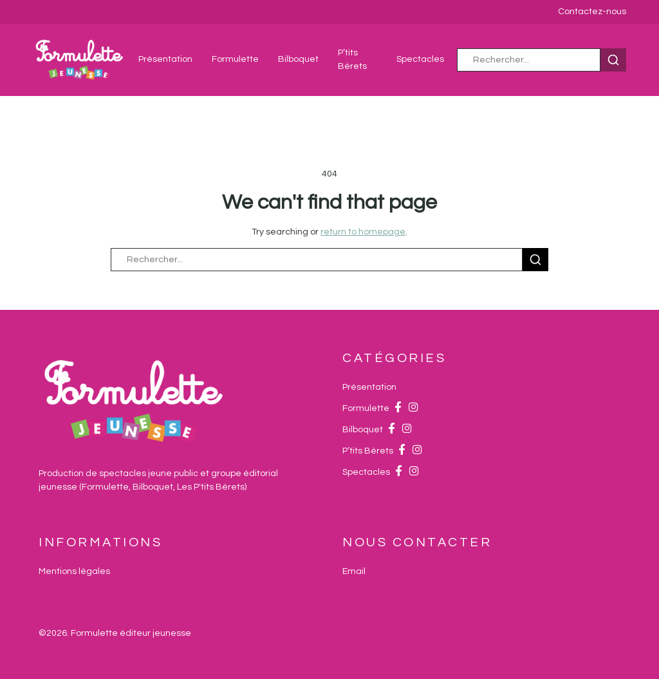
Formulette (235, 59)
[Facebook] (397, 409)
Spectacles (420, 59)
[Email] (354, 572)
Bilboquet (298, 59)
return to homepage (362, 231)
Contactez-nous (592, 11)
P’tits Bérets (367, 450)
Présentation (165, 59)
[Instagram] (413, 409)
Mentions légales (74, 571)
